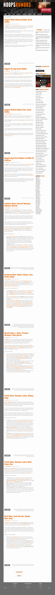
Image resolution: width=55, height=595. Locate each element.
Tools (34, 14)
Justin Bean (11, 347)
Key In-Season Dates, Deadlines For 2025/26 (42, 133)
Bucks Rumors (38, 177)
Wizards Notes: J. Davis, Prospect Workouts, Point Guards (16, 334)
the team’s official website (19, 74)
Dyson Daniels (22, 362)
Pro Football (36, 1)
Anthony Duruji (22, 365)
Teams (9, 14)
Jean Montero (17, 370)
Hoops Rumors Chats (39, 115)
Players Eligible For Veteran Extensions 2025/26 (42, 148)
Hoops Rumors (6, 2)
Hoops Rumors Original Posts (40, 127)
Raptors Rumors (38, 202)
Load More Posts (19, 572)
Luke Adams (7, 71)
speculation (31, 421)
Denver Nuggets (21, 152)
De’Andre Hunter (26, 282)
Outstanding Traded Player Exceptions (41, 146)
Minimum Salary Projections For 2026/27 (41, 140)
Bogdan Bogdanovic (7, 285)
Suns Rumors (37, 207)
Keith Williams (14, 522)
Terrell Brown (24, 327)
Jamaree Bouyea (23, 480)
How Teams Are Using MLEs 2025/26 (41, 130)
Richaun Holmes (13, 427)
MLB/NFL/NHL (39, 14)
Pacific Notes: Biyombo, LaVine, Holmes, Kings (19, 396)
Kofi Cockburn (22, 390)
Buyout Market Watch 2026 (39, 102)
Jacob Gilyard (18, 305)
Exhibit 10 (12, 178)
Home (5, 14)
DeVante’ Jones (18, 479)
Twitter (23, 28)
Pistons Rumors (38, 201)
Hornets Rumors (38, 187)
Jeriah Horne (27, 479)
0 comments (7, 63)
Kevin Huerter (14, 285)
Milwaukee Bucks (22, 564)
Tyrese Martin (32, 327)
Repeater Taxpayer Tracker (39, 153)
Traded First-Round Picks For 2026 (41, 164)
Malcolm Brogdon (20, 357)
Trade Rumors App (38, 163)
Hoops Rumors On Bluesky (39, 122)
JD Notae (27, 305)
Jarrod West (13, 540)
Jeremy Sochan (28, 389)
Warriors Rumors (38, 212)
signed (14, 87)
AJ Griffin (12, 296)
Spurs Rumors (38, 206)
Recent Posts (47, 30)
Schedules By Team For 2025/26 (40, 161)
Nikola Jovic (11, 290)
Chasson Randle (17, 87)
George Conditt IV (9, 307)
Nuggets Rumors (38, 197)
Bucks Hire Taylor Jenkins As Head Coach (41, 34)
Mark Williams (28, 268)
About (14, 14)
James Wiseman (12, 468)
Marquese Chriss (7, 403)
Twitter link (8, 121)
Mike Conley (27, 357)
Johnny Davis (8, 341)
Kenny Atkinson (24, 268)
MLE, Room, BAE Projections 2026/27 (41, 143)
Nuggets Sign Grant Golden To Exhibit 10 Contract (19, 159)
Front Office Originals (39, 92)
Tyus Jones (20, 358)
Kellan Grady (6, 134)
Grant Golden (12, 134)
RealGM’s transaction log (9, 74)
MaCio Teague (6, 522)
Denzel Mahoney (23, 522)
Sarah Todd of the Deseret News (11, 301)
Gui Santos (15, 268)
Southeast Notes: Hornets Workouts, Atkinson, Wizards (17, 204)
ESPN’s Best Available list (23, 290)
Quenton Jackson (29, 302)
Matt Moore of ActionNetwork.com (9, 283)
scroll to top (49, 587)
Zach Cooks (29, 565)
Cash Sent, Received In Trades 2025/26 (41, 104)
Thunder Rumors (38, 208)
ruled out (12, 470)
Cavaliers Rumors (38, 180)
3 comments (7, 153)
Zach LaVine (32, 456)
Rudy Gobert (20, 327)
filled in (12, 491)
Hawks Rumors (38, 185)
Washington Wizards (22, 267)
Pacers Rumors (38, 198)
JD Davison (30, 291)
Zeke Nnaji (13, 545)
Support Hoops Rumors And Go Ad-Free (41, 91)
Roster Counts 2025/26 (39, 158)
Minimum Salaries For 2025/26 (40, 138)
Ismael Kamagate (7, 229)
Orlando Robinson (14, 247)
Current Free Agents (38, 94)
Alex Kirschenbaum (8, 114)
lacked (33, 238)
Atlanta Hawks (15, 324)
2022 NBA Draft (13, 267)
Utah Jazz (30, 324)
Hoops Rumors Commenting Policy (40, 117)
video (6, 405)
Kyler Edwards (18, 302)
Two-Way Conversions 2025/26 (40, 171)
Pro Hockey (41, 1)
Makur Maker (18, 300)
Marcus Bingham (21, 347)
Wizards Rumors (38, 213)
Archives (29, 14)
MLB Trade (31, 1)
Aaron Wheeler (22, 306)
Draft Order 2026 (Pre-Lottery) (40, 109)
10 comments (7, 455)
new (28, 236)
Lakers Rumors (38, 192)
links (25, 28)
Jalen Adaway (29, 455)
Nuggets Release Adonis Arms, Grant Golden (17, 110)
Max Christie (32, 268)
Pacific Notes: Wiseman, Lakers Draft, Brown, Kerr (18, 463)
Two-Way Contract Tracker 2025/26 (41, 169)
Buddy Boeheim (17, 435)
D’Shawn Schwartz (17, 368)
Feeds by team (15, 586)
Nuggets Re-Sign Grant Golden (15, 68)
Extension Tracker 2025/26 (39, 112)
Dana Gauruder (8, 279)
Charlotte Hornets (17, 267)
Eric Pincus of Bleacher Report (20, 421)
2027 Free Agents (38, 99)
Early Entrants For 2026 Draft (40, 110)
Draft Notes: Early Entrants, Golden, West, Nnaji (17, 517)
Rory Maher (7, 24)
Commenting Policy (28, 586)
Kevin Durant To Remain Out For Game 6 (41, 40)
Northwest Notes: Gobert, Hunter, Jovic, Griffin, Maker (18, 275)
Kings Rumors (38, 190)
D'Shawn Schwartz (31, 388)
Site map (15, 584)
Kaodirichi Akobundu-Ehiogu (11, 480)
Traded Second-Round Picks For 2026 (41, 166)
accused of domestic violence (18, 429)
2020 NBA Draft (14, 564)
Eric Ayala (13, 365)
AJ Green (24, 434)
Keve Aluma (32, 346)
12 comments (7, 509)
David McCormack (24, 247)
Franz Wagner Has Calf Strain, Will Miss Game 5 (42, 43)
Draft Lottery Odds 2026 (39, 107)
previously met (19, 545)
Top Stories (39, 30)
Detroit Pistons (18, 564)
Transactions (24, 152)
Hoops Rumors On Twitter (39, 125)
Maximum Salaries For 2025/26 (40, 135)
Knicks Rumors (38, 191)
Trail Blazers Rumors (39, 211)
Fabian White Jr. (13, 294)
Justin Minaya (11, 306)
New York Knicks (27, 564)
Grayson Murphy (16, 434)
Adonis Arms (22, 120)
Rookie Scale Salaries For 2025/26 (40, 156)
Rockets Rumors (38, 203)
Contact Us (19, 14)
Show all (19, 575)
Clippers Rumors (38, 182)
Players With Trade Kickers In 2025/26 (41, 151)
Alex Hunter (27, 267)
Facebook (40, 586)
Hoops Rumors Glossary (39, 120)
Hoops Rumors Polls (38, 128)
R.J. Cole (28, 269)
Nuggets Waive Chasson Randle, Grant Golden (18, 20)
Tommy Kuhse (28, 327)
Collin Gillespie (13, 346)
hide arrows (5, 587)
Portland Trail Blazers (25, 324)
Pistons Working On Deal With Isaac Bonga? (42, 50)
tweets (14, 248)
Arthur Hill (7, 400)
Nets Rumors (37, 196)
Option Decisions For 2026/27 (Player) (41, 145)
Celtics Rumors (38, 181)
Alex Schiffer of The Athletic (10, 236)
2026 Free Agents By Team (39, 97)
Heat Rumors (37, 186)
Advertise (24, 14)
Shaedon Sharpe (32, 269)
